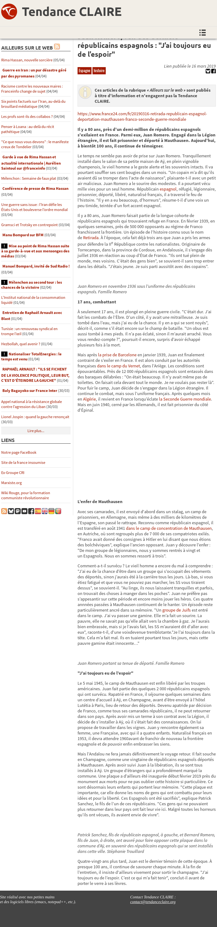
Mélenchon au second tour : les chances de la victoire (31, 285)
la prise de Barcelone (118, 355)
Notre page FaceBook (18, 452)
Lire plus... (35, 430)
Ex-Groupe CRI (12, 472)
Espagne (84, 70)
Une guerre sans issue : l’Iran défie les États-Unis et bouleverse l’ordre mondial (34, 207)
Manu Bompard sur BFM (23, 234)
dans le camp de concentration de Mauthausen (169, 528)
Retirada (91, 237)
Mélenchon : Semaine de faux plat (28, 178)
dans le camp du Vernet (118, 366)
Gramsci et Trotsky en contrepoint (29, 224)
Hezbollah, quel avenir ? (20, 343)
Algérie (89, 399)
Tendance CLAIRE (72, 11)
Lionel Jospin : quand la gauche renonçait (35, 416)
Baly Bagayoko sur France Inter (29, 390)
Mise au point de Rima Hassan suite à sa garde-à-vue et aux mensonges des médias (35, 251)
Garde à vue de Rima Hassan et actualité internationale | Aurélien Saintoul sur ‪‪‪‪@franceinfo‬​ (31, 162)
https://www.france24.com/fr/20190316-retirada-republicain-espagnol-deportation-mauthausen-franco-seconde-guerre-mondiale (142, 116)
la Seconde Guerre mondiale (185, 399)
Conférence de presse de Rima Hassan (35, 188)
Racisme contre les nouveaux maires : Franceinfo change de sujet (32, 89)
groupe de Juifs (176, 610)
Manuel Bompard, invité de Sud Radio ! (36, 266)
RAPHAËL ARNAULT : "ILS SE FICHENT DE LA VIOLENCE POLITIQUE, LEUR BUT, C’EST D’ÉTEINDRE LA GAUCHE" (35, 375)
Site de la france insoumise (23, 462)
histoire (99, 70)
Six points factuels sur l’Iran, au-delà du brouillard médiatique (33, 104)
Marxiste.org (11, 482)
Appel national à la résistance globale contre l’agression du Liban (31, 404)
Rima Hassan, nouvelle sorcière (27, 60)
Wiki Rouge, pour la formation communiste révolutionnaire (25, 495)
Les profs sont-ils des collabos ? (27, 116)
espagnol (168, 189)
